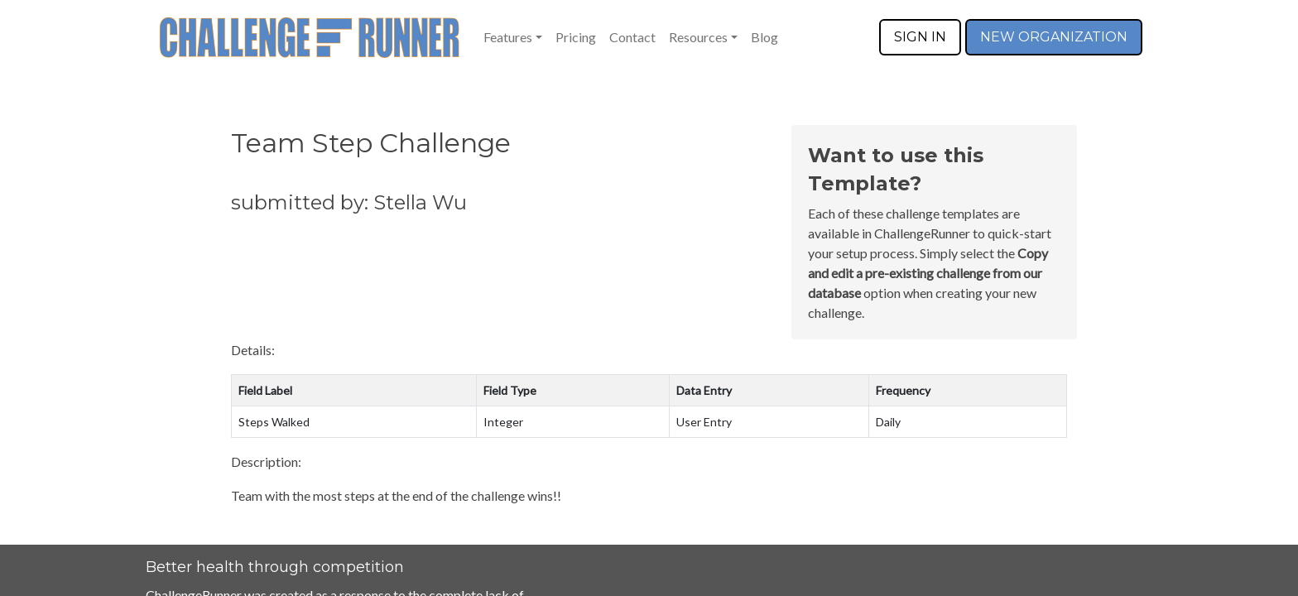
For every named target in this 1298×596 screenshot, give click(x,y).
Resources (698, 37)
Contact (632, 37)
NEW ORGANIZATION (1053, 37)
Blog (764, 37)
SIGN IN (920, 37)
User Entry (704, 422)
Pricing (575, 37)
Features (507, 37)
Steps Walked (274, 422)
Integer (503, 422)
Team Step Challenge (371, 143)
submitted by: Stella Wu (349, 202)
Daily (888, 422)
